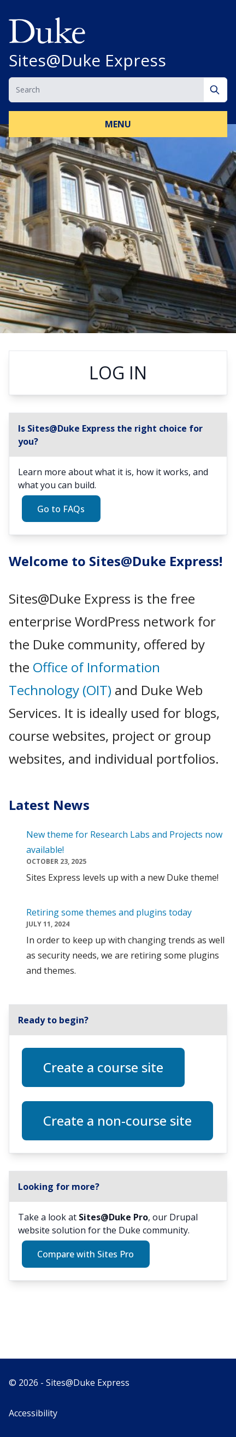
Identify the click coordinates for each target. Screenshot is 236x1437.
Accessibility (33, 1413)
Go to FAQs (61, 509)
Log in (118, 372)
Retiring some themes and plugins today (109, 912)
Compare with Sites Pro (85, 1254)
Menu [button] (118, 124)
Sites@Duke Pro (113, 1217)
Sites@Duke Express (87, 60)
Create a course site (103, 1067)
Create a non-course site (117, 1120)
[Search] (215, 90)
